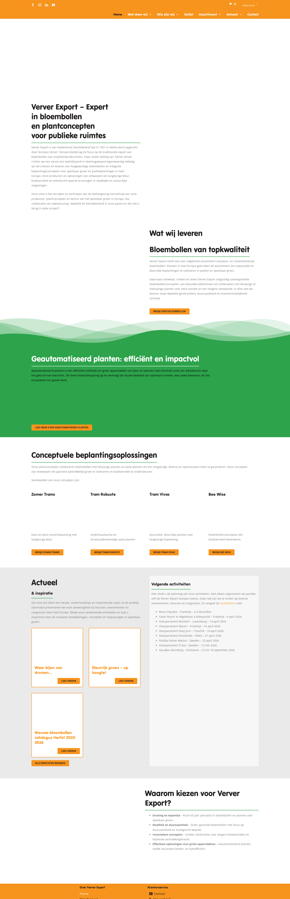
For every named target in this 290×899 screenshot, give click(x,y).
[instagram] (39, 4)
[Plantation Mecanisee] (204, 122)
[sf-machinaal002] (121, 387)
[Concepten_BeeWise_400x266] (234, 500)
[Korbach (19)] (175, 500)
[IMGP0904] (115, 500)
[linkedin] (46, 4)
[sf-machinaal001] (59, 387)
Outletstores (228, 603)
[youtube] (53, 4)
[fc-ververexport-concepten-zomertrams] (56, 500)
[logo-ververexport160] (39, 11)
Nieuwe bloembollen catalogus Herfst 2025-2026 (55, 737)
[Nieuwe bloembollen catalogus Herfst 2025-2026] (57, 695)
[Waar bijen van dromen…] (57, 630)
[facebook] (32, 4)
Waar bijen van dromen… (48, 670)
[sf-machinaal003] (183, 387)
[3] (85, 238)
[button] (235, 4)
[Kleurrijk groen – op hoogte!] (114, 630)
